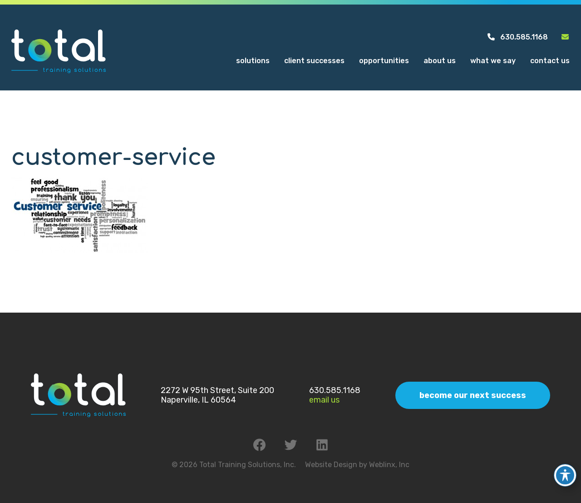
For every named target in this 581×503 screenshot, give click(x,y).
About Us (439, 60)
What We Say (493, 60)
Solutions (253, 60)
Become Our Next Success (472, 395)
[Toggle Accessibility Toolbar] (565, 471)
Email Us (324, 400)
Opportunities (384, 60)
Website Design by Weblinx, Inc (357, 464)
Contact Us (550, 60)
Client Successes (314, 60)
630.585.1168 (517, 37)
